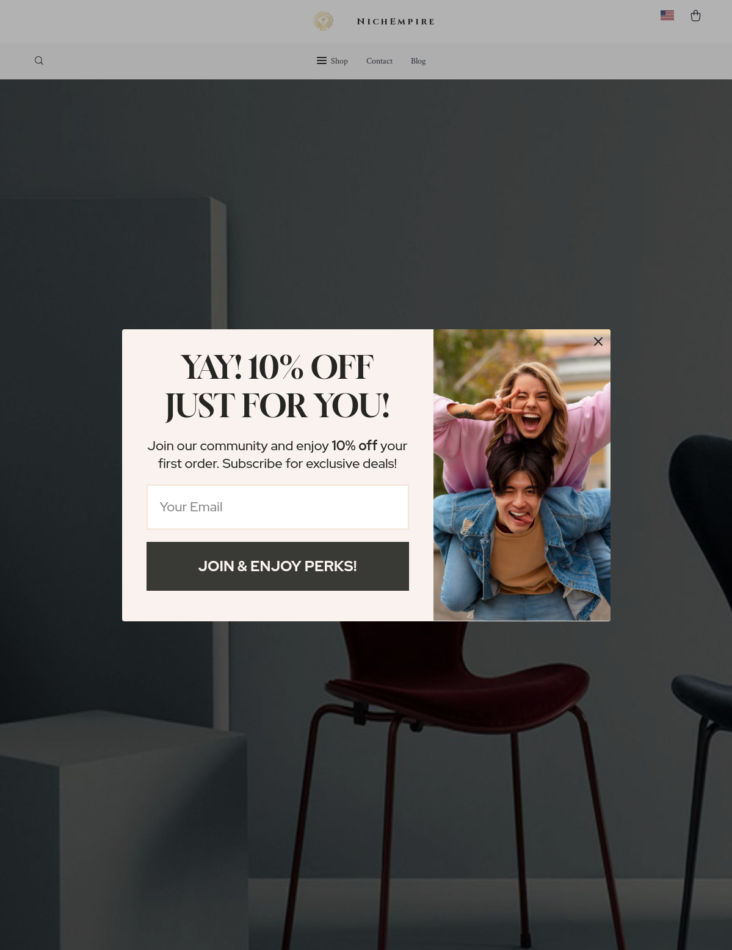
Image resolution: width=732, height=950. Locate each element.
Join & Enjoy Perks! (277, 566)
